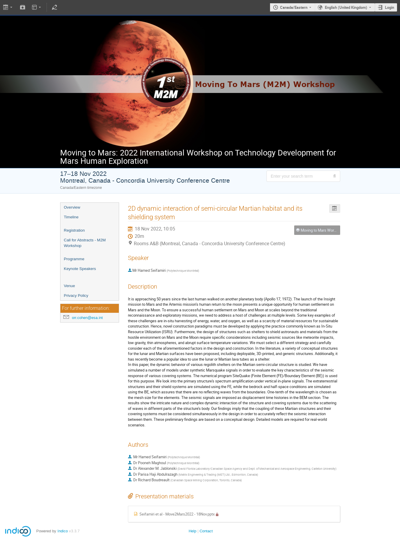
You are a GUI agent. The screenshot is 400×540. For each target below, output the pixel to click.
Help (192, 531)
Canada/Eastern (293, 7)
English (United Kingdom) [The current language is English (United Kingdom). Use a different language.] (346, 7)
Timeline (71, 217)
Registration (74, 230)
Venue (69, 286)
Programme (74, 259)
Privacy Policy (76, 295)
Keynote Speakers (80, 268)
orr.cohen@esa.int (87, 317)
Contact (206, 531)
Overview (72, 207)
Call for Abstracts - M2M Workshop (85, 243)
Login (389, 7)
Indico (62, 531)
